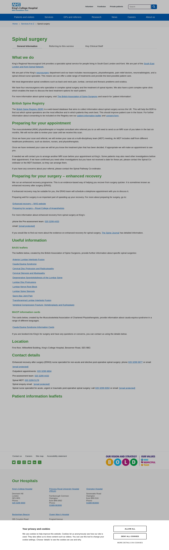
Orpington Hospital (94, 489)
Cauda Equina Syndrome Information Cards (33, 327)
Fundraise (101, 6)
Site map (39, 456)
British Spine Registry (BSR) (29, 109)
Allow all (130, 529)
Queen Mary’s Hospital (59, 514)
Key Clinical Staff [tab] (94, 46)
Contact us (17, 456)
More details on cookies (130, 543)
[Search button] (154, 6)
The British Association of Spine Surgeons (77, 96)
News (114, 17)
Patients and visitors (24, 17)
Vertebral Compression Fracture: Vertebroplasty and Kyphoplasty (43, 305)
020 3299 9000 (18, 503)
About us (150, 17)
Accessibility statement (57, 456)
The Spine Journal (110, 233)
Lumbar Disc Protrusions (24, 282)
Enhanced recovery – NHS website (29, 203)
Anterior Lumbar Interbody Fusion (28, 259)
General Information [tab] (27, 46)
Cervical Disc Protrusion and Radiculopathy (33, 268)
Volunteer (89, 6)
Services (49, 17)
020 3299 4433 (52, 221)
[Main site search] (139, 6)
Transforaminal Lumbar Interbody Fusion (32, 300)
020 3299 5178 (32, 380)
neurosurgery (42, 72)
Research (96, 17)
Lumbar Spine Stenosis (24, 291)
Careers (132, 17)
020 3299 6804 (44, 371)
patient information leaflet (89, 115)
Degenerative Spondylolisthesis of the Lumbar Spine (37, 277)
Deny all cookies (130, 536)
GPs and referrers (72, 17)
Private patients (116, 6)
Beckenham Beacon (21, 514)
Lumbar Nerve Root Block (25, 286)
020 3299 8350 (102, 388)
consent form (112, 115)
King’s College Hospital (22, 489)
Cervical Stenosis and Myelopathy (29, 273)
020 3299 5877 (135, 362)
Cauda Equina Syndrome (25, 264)
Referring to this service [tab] (61, 46)
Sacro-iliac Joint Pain (23, 296)
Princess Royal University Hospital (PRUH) (64, 490)
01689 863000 (55, 505)
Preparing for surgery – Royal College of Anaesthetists (38, 208)
